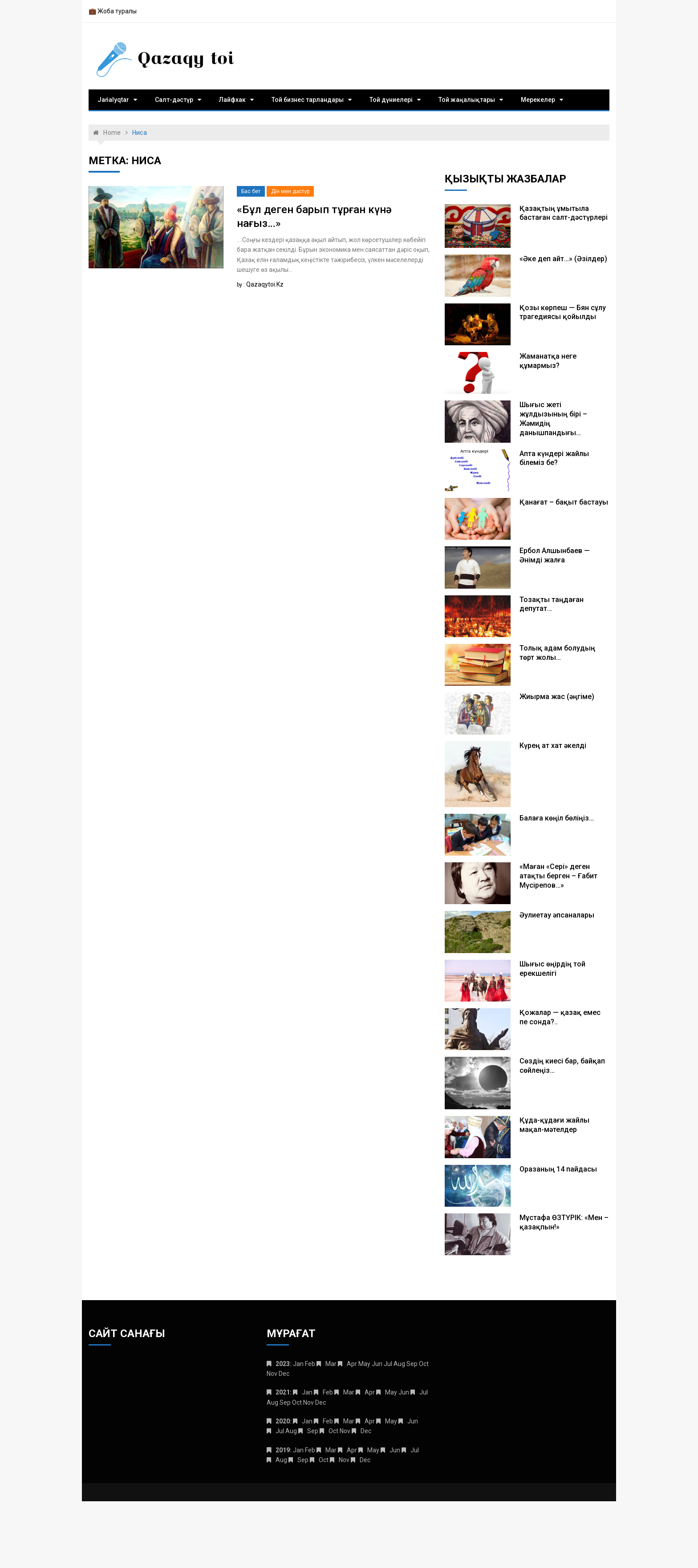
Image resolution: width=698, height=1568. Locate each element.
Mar (331, 1363)
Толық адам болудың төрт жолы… (557, 653)
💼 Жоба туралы (113, 11)
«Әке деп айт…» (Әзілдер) (563, 259)
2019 (283, 1450)
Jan (307, 1392)
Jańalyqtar (113, 99)
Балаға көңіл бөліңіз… (556, 818)
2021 (283, 1392)
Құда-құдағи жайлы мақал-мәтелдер (554, 1125)
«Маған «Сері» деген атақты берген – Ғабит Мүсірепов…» (558, 875)
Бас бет (250, 191)
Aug (281, 1459)
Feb (328, 1392)
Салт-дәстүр (174, 99)
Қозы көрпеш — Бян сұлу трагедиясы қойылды (562, 312)
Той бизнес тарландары (308, 99)
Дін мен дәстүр (290, 191)
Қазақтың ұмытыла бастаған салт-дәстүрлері (563, 213)
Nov (344, 1459)
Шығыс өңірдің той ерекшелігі (552, 969)
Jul (423, 1392)
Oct (333, 1431)
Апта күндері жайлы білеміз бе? (554, 458)
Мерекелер (538, 99)
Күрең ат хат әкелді (552, 745)
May (391, 1392)
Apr (352, 1363)
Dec (366, 1431)
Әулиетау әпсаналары (556, 915)
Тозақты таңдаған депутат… (551, 604)
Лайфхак (232, 99)
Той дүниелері (391, 99)
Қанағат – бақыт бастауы (563, 502)
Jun (412, 1421)
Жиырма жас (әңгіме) (556, 696)
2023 (283, 1363)
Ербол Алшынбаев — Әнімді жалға (554, 555)
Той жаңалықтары (466, 99)
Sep (312, 1431)
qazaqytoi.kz (265, 284)
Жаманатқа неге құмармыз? (547, 361)
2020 (283, 1421)
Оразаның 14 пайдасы (558, 1169)
